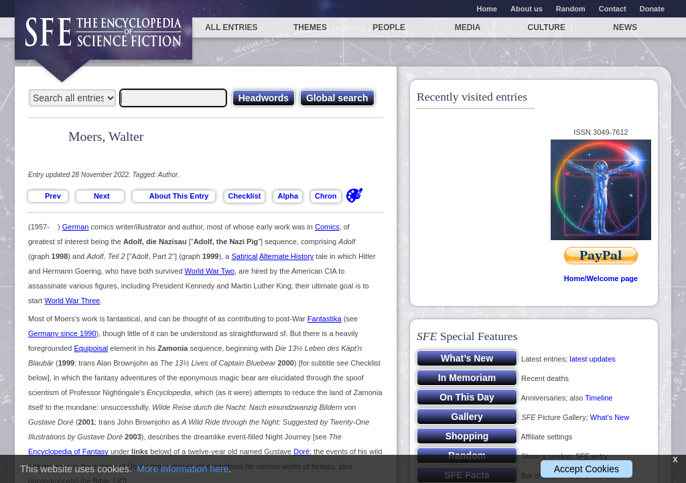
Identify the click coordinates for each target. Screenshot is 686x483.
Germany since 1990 (62, 333)
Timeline (598, 398)
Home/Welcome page (601, 278)
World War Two (209, 271)
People (388, 27)
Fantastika (324, 319)
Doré (301, 451)
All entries (231, 27)
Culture (546, 27)
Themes (310, 27)
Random (571, 9)
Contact (612, 9)
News (625, 27)
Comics (327, 227)
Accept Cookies (586, 469)
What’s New (609, 417)
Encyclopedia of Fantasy (68, 451)
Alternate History (286, 256)
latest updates (592, 359)
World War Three (72, 301)
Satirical (244, 256)
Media (468, 27)
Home (487, 9)
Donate (652, 9)
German (75, 227)
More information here (182, 469)
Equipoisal (91, 348)
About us (526, 9)
